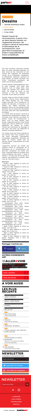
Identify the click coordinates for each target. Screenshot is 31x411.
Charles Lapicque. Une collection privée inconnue (15, 325)
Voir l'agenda (16, 267)
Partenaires (16, 396)
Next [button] (25, 58)
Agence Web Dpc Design (16, 409)
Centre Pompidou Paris (14, 25)
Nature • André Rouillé (12, 295)
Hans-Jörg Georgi (10, 308)
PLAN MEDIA (16, 393)
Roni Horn (8, 27)
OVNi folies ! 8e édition (12, 320)
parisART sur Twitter (12, 360)
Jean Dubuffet (9, 341)
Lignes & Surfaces (10, 291)
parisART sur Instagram (14, 365)
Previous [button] (5, 58)
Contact (16, 398)
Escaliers (7, 299)
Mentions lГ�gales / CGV (12, 407)
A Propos (16, 391)
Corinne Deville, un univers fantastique (13, 332)
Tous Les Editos (16, 272)
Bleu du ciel (8, 304)
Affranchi (8, 314)
